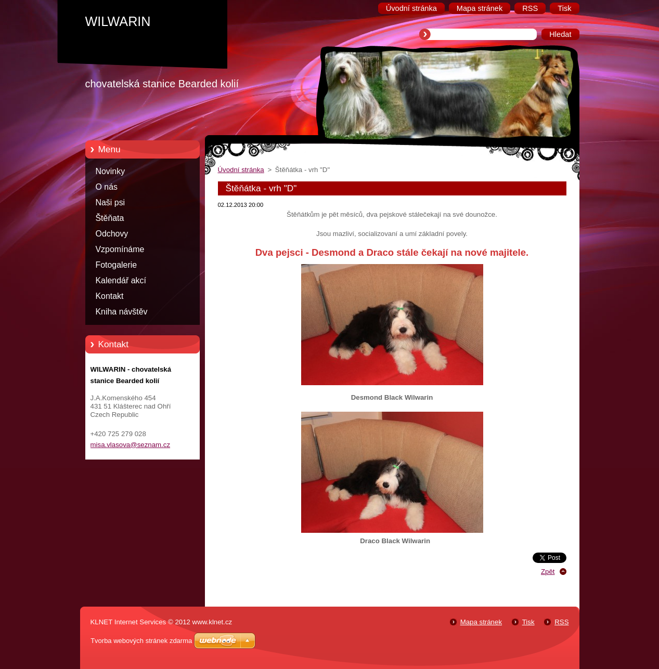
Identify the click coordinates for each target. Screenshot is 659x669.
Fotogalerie (116, 264)
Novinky (110, 171)
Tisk (528, 622)
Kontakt (110, 296)
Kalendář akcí (121, 280)
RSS (561, 622)
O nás (107, 186)
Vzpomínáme (120, 249)
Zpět (548, 571)
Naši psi (110, 202)
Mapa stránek (481, 622)
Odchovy (112, 233)
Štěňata (110, 218)
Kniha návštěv (122, 311)
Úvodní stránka (241, 170)
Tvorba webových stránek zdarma (141, 641)
